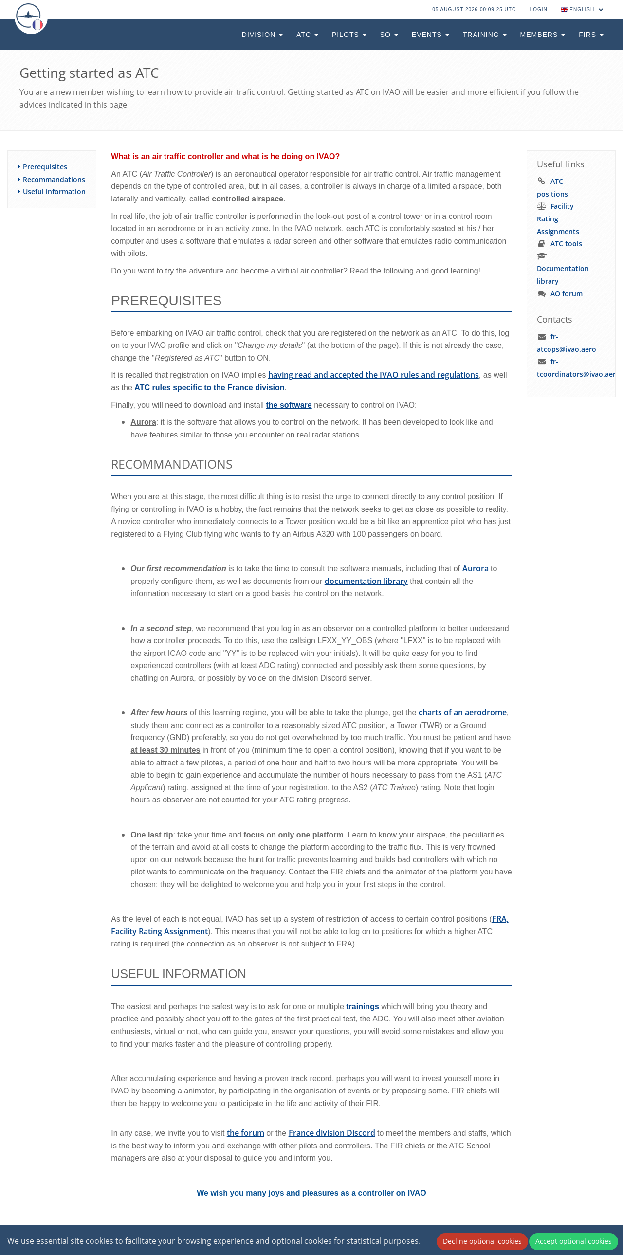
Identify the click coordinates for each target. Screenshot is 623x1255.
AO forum (566, 293)
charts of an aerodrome (463, 712)
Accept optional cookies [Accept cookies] (573, 1241)
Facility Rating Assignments (558, 218)
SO (389, 34)
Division (262, 34)
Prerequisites (45, 166)
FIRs (591, 34)
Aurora (475, 568)
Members (543, 34)
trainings (362, 1006)
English (582, 9)
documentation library (366, 581)
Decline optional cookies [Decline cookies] (482, 1241)
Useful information (54, 191)
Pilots (349, 34)
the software (289, 405)
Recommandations (54, 179)
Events (430, 34)
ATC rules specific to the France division (209, 387)
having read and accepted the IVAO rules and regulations (373, 374)
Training (485, 34)
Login (539, 9)
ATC (307, 34)
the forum (245, 1133)
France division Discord (332, 1133)
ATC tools (566, 243)
